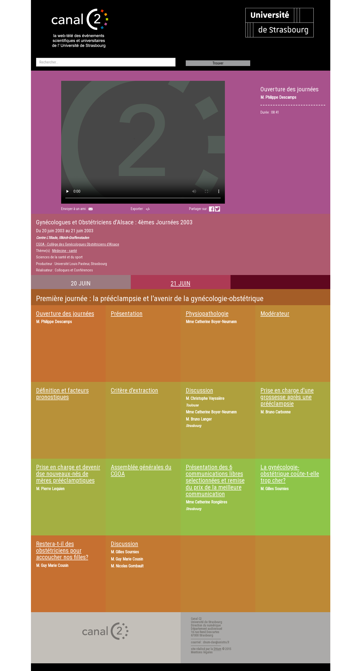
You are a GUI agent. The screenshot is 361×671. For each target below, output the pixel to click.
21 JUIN (180, 283)
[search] (106, 62)
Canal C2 (196, 619)
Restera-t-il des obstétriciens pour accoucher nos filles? (62, 550)
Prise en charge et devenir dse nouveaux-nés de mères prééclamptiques (68, 474)
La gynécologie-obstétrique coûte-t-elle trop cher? (289, 474)
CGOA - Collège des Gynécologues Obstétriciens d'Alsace (77, 244)
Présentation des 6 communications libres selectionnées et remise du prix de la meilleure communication (215, 481)
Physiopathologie (207, 313)
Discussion (199, 390)
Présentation (127, 313)
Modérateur (274, 313)
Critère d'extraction (134, 390)
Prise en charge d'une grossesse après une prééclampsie (287, 397)
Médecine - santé (64, 251)
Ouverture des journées (65, 313)
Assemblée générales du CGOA (141, 470)
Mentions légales (202, 652)
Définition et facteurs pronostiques (62, 394)
